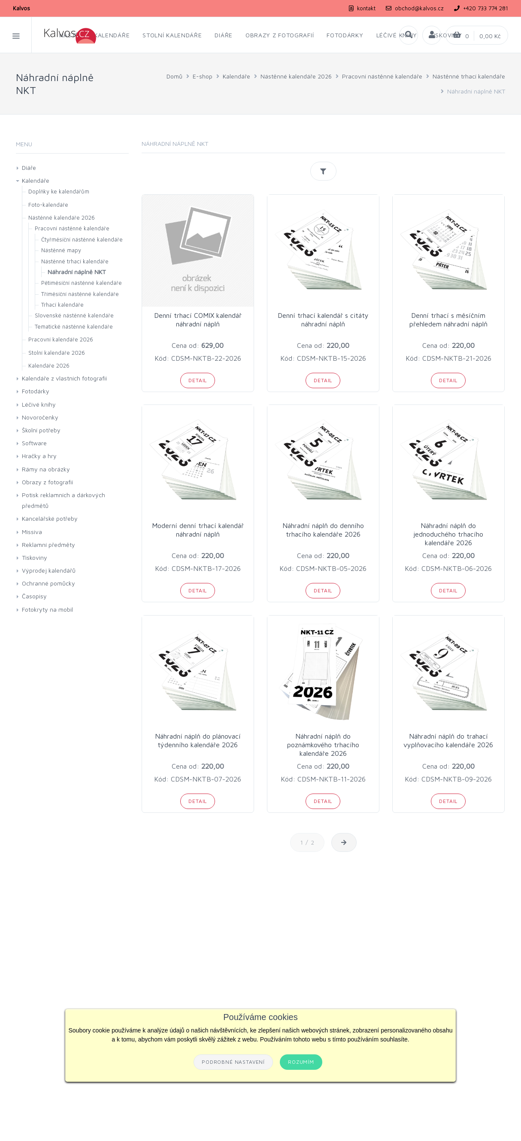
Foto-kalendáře (48, 204)
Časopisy (34, 596)
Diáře (29, 167)
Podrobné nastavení (233, 1062)
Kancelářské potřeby (50, 518)
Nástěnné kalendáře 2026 (296, 76)
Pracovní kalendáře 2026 (60, 339)
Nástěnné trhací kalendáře (469, 76)
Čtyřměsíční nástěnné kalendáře (82, 239)
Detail (197, 380)
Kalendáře (236, 76)
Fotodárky (35, 391)
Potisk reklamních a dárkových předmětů (63, 500)
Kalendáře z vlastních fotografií (64, 378)
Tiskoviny (34, 557)
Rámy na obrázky (46, 469)
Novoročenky (40, 417)
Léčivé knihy (39, 404)
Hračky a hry (39, 455)
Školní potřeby (41, 430)
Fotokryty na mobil (47, 609)
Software (34, 443)
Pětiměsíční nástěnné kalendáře (81, 282)
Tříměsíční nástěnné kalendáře (80, 293)
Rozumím (301, 1062)
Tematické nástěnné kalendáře (74, 326)
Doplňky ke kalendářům (58, 191)
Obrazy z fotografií (47, 482)
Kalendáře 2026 (49, 365)
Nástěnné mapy (61, 250)
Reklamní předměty (48, 544)
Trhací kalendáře (62, 304)
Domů (174, 76)
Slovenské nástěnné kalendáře (74, 315)
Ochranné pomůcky (48, 583)
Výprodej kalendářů (49, 570)
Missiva (32, 531)
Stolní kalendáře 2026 (56, 352)
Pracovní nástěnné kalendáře (382, 76)
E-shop (202, 76)
